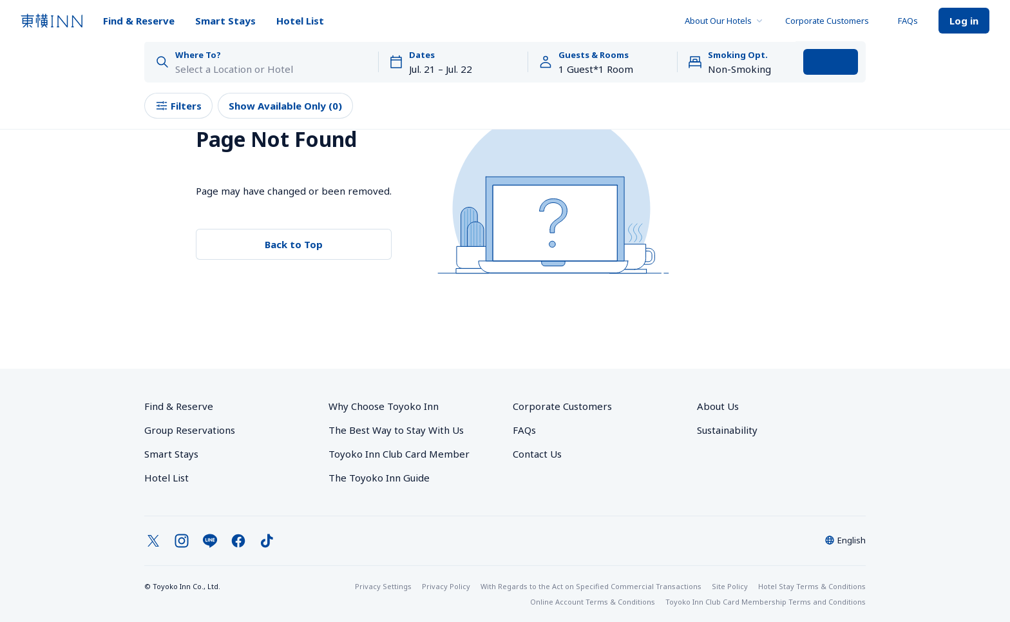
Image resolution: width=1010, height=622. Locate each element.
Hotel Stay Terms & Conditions (812, 586)
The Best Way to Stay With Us (396, 429)
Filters (178, 106)
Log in (963, 20)
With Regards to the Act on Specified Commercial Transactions (591, 586)
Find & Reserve (139, 20)
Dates (422, 55)
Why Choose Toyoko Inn (384, 406)
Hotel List (300, 20)
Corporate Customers (831, 20)
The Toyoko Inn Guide (379, 477)
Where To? (198, 55)
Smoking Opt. (738, 55)
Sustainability (727, 429)
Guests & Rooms (593, 55)
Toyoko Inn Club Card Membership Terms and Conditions (765, 602)
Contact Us (537, 453)
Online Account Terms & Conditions (592, 602)
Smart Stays (225, 20)
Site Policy (730, 586)
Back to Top (294, 244)
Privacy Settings (383, 586)
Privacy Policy (446, 586)
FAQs (908, 20)
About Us (718, 406)
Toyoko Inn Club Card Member (399, 453)
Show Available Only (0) (285, 105)
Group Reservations (189, 429)
